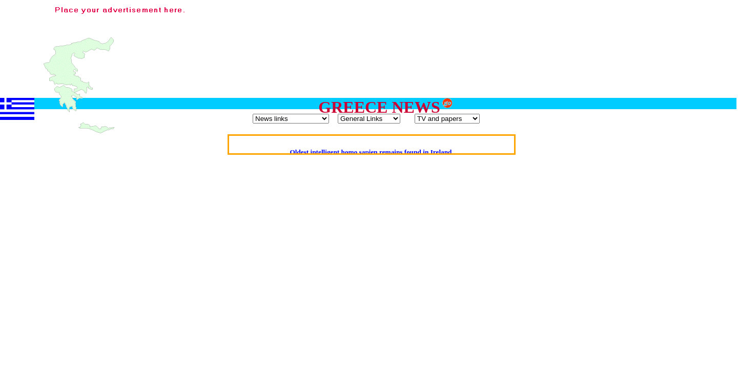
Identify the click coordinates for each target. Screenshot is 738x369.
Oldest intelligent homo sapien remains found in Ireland (371, 152)
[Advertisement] (547, 27)
